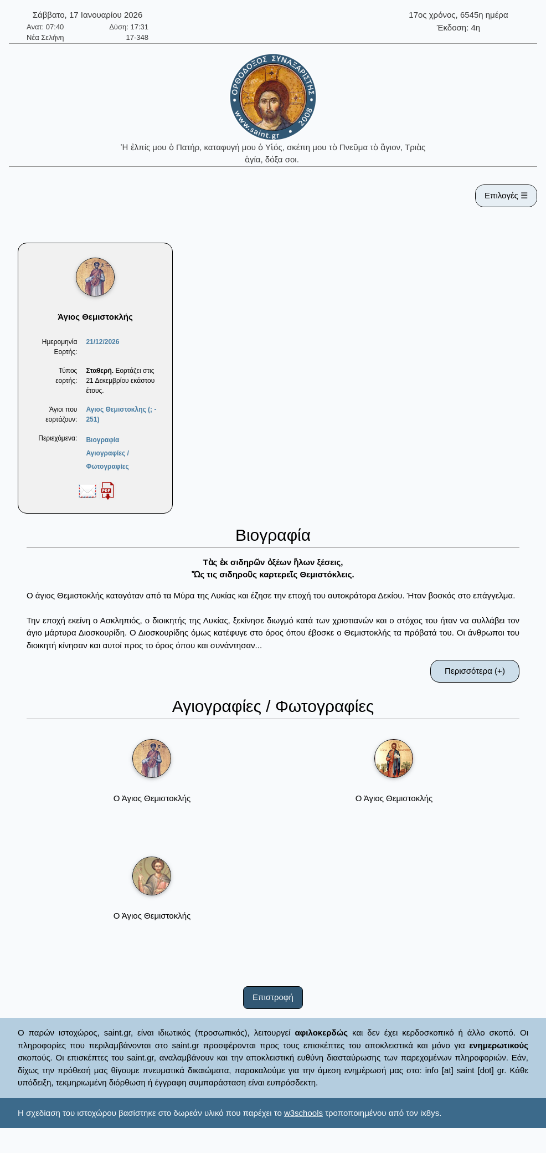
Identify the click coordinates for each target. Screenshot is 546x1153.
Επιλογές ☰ (506, 195)
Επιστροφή (273, 997)
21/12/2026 (102, 342)
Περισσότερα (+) (475, 670)
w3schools (303, 1113)
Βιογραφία (102, 440)
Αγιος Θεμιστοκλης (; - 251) (121, 414)
